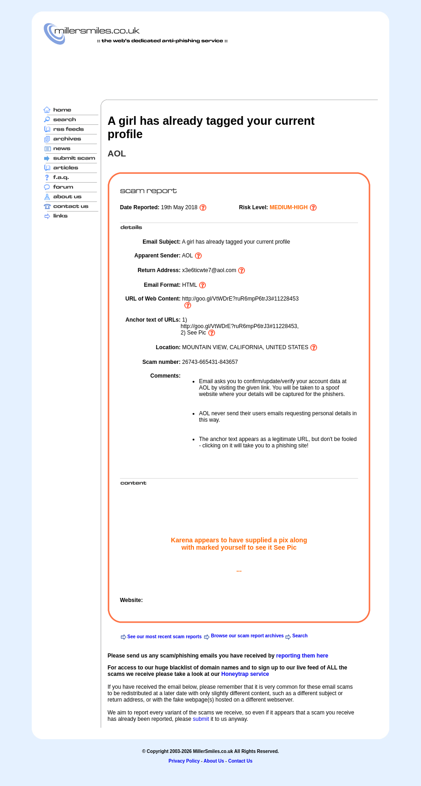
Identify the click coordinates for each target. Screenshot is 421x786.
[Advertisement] (210, 72)
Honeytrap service (245, 674)
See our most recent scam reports (164, 636)
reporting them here (302, 655)
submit (201, 719)
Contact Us (240, 761)
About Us (214, 761)
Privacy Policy (184, 761)
